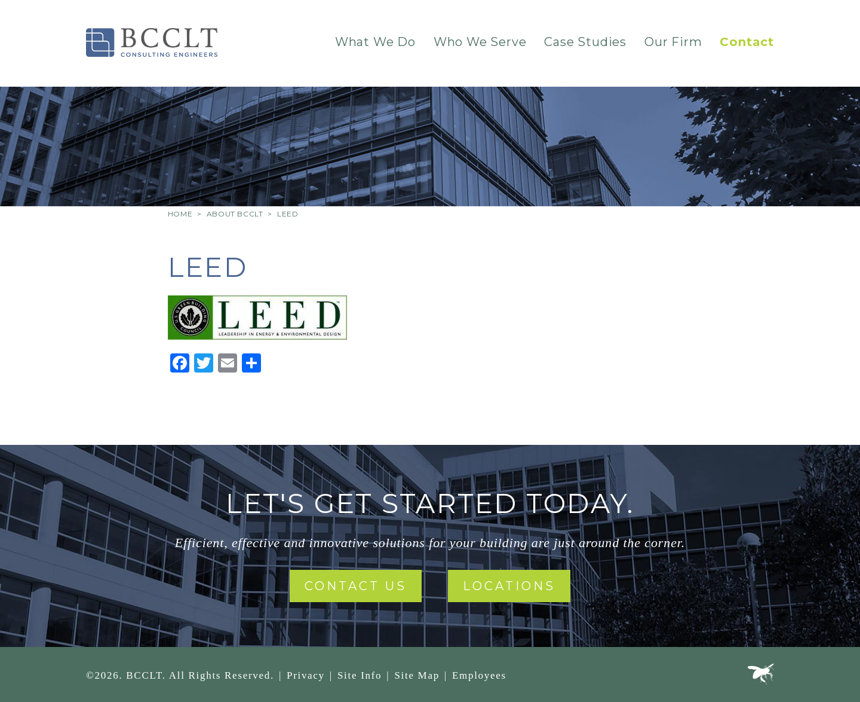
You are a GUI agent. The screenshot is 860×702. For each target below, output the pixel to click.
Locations (509, 586)
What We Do (375, 42)
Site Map (416, 675)
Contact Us (356, 586)
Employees (479, 675)
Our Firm (673, 42)
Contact (747, 42)
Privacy (306, 675)
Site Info (359, 675)
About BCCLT (235, 213)
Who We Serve (480, 42)
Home (180, 213)
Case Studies (585, 42)
